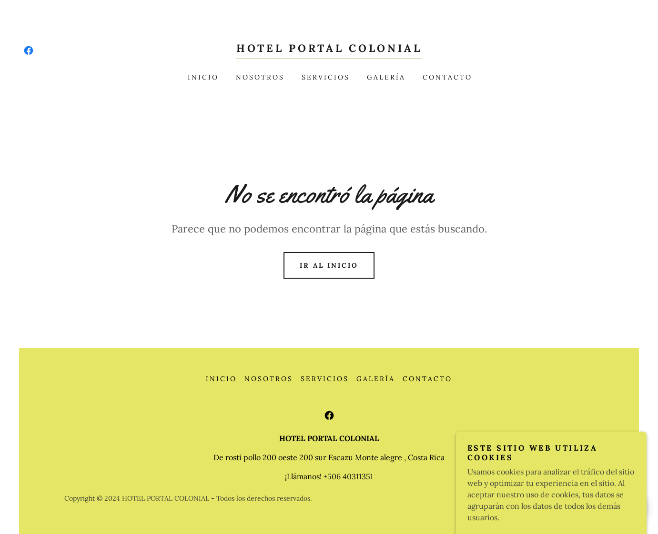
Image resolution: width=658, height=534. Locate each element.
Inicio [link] (203, 77)
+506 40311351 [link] (348, 476)
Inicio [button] (221, 378)
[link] (28, 50)
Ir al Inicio (329, 265)
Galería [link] (386, 77)
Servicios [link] (326, 77)
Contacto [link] (447, 77)
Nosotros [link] (260, 77)
